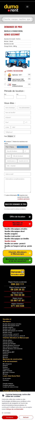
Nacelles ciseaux (7, 332)
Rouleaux (5, 367)
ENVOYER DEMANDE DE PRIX (15, 204)
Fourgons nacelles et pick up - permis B (14, 335)
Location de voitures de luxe (10, 387)
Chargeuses (6, 369)
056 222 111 (17, 284)
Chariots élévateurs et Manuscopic (18, 253)
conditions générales (23, 199)
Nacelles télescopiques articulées (12, 324)
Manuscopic (6, 350)
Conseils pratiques (8, 383)
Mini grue (5, 357)
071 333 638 (17, 306)
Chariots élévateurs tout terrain (11, 345)
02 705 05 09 (17, 295)
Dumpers (5, 365)
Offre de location (17, 217)
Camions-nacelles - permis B (11, 334)
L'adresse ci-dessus (22, 147)
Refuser (26, 417)
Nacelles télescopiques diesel (11, 325)
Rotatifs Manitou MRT (8, 352)
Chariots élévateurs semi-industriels (12, 348)
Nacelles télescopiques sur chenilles (13, 330)
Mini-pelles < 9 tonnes (9, 372)
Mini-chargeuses (7, 364)
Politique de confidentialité (14, 409)
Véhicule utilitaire (7, 340)
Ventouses (5, 353)
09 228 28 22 (17, 289)
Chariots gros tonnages (9, 343)
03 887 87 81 (17, 300)
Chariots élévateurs (8, 342)
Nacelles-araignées (8, 327)
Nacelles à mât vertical (9, 329)
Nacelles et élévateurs (17, 224)
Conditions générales (8, 385)
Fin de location (7, 378)
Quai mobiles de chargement (11, 347)
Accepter (9, 417)
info (29, 74)
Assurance (6, 380)
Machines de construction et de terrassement (17, 260)
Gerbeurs (5, 355)
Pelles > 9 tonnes (7, 370)
